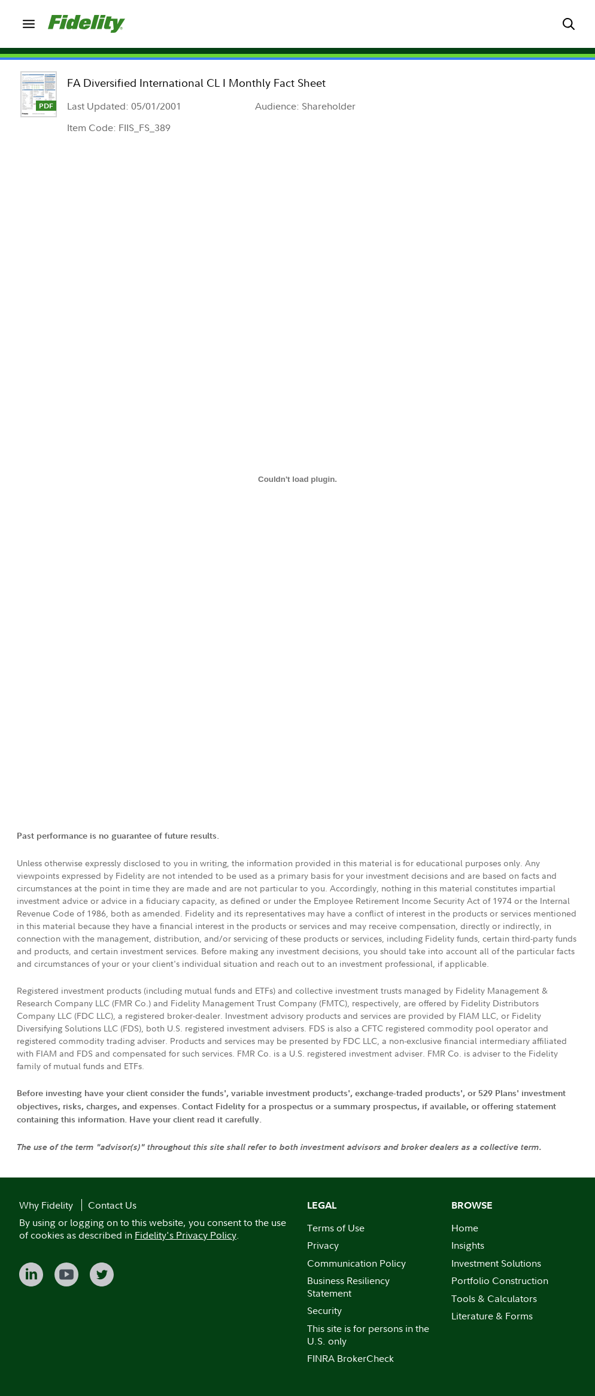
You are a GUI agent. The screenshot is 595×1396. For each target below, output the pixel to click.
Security (324, 1310)
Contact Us (112, 1205)
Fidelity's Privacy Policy (185, 1235)
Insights (467, 1245)
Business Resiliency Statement (348, 1287)
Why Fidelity (46, 1205)
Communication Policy (356, 1263)
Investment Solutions (496, 1263)
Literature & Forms (492, 1315)
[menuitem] (28, 24)
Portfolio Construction (499, 1280)
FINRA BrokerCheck (350, 1358)
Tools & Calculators (494, 1298)
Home (464, 1227)
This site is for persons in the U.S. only (368, 1335)
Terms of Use (336, 1227)
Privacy (323, 1245)
